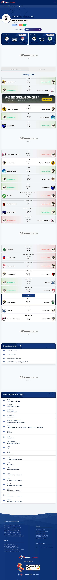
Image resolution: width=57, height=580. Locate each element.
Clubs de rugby (41, 534)
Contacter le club (28, 17)
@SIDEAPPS (36, 575)
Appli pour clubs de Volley (12, 533)
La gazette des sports (11, 547)
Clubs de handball (42, 535)
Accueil (5, 6)
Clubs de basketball (42, 532)
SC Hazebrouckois (14, 6)
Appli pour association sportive (14, 536)
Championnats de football (44, 547)
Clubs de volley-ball (42, 537)
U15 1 (22, 6)
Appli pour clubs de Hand (12, 531)
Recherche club (9, 545)
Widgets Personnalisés (11, 548)
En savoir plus (47, 100)
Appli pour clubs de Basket (12, 528)
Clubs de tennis (41, 539)
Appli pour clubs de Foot (12, 526)
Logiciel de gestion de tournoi (14, 550)
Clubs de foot (40, 530)
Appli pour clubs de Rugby (12, 529)
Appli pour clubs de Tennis (12, 535)
